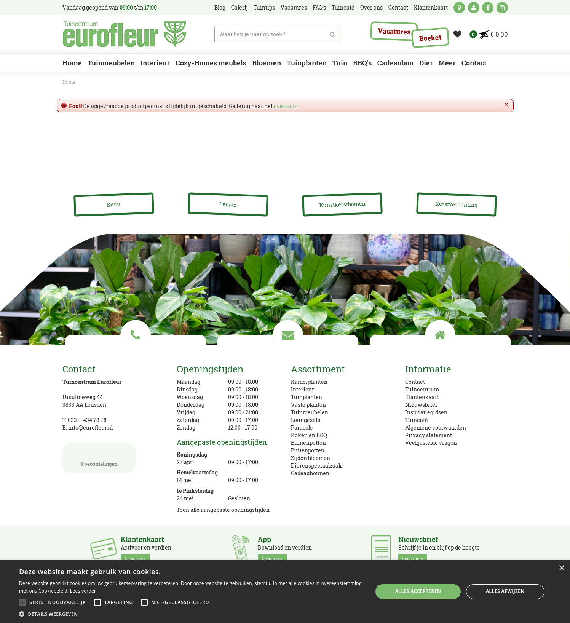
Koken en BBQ (309, 435)
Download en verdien (285, 549)
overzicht (286, 106)
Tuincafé (416, 419)
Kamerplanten (309, 381)
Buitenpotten (307, 450)
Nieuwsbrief (421, 404)
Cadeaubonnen (310, 473)
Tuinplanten (306, 397)
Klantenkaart (422, 397)
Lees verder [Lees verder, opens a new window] (83, 591)
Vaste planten (308, 404)
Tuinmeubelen (309, 412)
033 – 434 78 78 (87, 419)
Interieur (302, 389)
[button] (190, 613)
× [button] (561, 568)
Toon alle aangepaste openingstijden (223, 509)
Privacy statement (428, 435)
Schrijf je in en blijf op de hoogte (439, 549)
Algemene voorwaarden (435, 427)
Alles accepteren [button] (418, 591)
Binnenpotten (308, 442)
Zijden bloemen (310, 458)
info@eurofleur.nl (90, 427)
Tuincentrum (422, 389)
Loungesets (305, 419)
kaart (459, 7)
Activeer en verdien (146, 549)
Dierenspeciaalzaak (316, 465)
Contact (415, 381)
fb (487, 7)
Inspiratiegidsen (426, 412)
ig (502, 7)
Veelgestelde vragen (431, 442)
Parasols (302, 427)
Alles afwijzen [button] (505, 591)
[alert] (285, 591)
